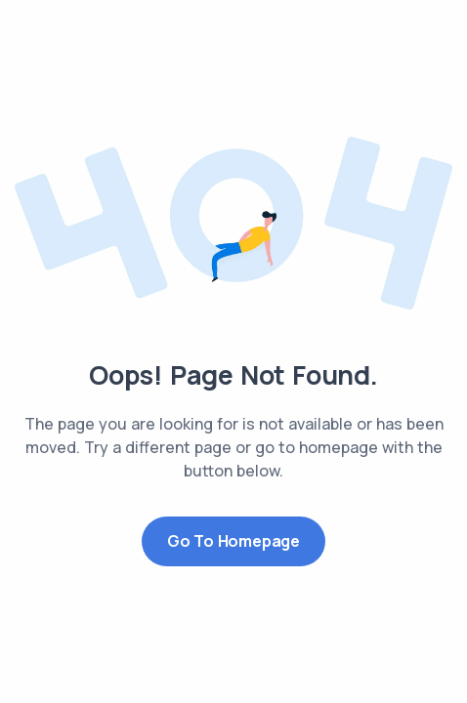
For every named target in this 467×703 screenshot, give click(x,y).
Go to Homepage (233, 541)
